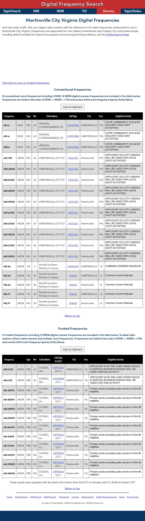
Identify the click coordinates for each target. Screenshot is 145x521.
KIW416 (73, 275)
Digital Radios (132, 11)
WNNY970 (73, 266)
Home (9, 496)
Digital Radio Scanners (106, 496)
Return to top (72, 315)
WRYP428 (58, 434)
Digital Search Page (117, 34)
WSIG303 (73, 158)
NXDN (60, 11)
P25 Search (64, 496)
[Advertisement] (72, 58)
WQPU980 (73, 125)
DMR (36, 11)
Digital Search (12, 11)
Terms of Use (132, 496)
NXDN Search (50, 496)
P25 (84, 11)
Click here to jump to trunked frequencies (25, 83)
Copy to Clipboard (72, 106)
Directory (108, 11)
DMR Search (35, 496)
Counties (75, 496)
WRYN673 (58, 388)
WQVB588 (58, 378)
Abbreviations (87, 496)
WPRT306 (58, 367)
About (121, 496)
